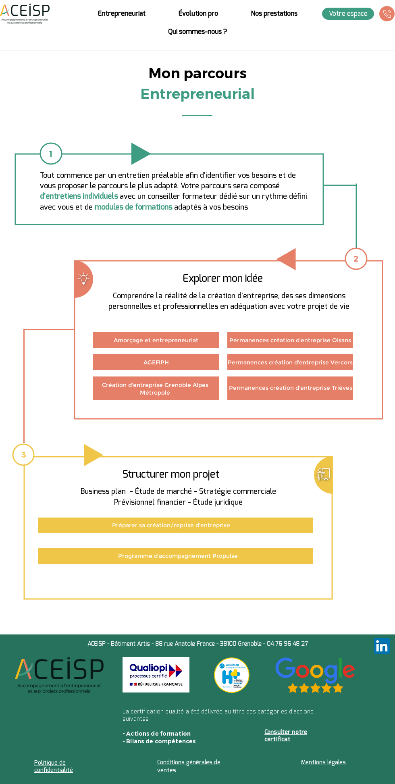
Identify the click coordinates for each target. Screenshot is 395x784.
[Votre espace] (348, 14)
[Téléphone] (387, 13)
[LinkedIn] (382, 646)
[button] (121, 13)
